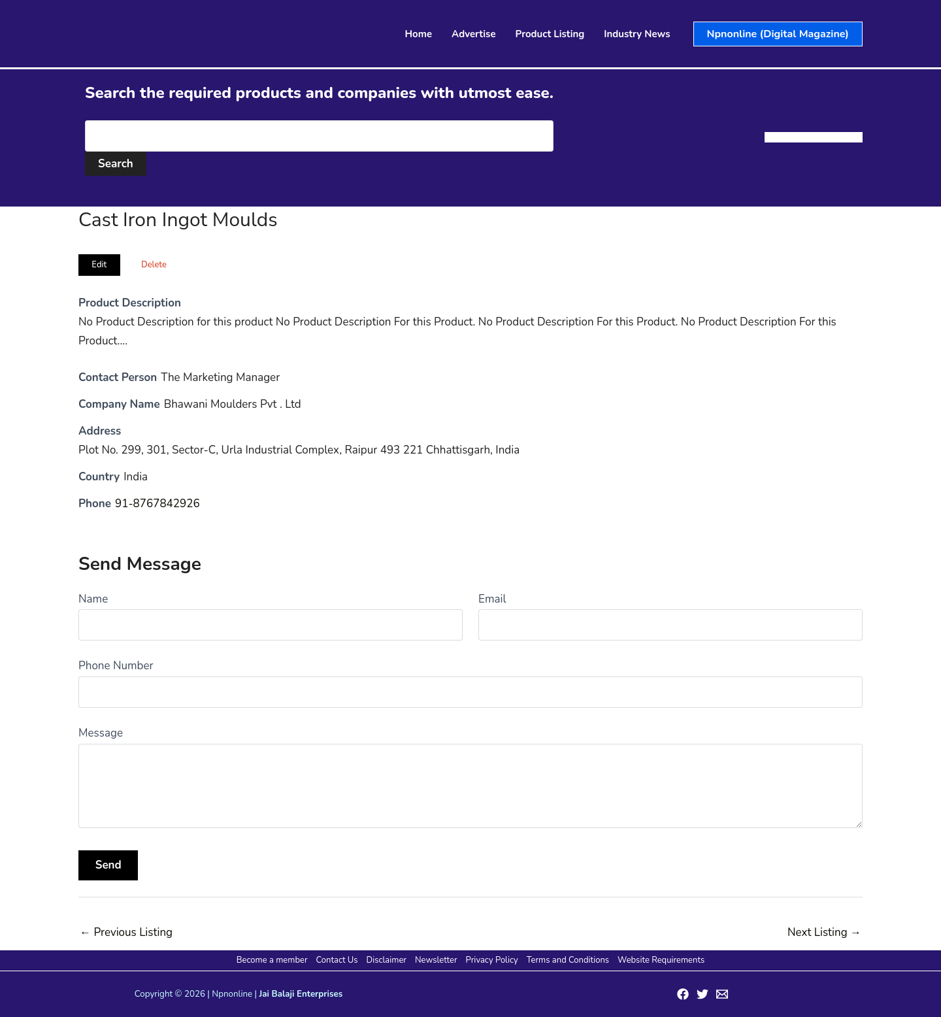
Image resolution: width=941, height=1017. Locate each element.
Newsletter (436, 960)
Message (100, 733)
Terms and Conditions (568, 960)
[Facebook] (683, 994)
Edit (99, 265)
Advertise (474, 34)
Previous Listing (126, 932)
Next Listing (824, 932)
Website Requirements (661, 960)
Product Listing (550, 34)
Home (419, 34)
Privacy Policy (492, 960)
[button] (778, 34)
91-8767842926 (157, 503)
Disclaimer (386, 960)
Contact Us (337, 960)
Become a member (272, 960)
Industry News (637, 34)
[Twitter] (702, 994)
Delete (154, 265)
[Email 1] (722, 994)
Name (93, 599)
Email (492, 599)
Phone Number (116, 665)
